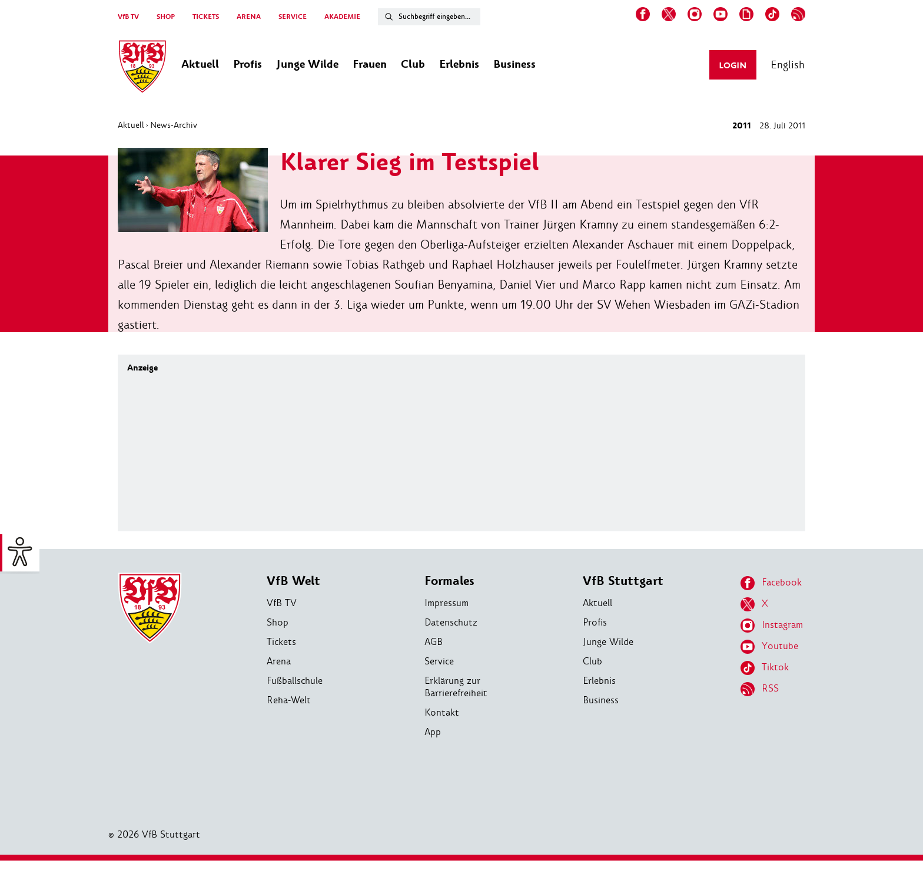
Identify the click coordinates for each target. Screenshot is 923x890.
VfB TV (128, 16)
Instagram (772, 625)
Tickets (281, 642)
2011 (741, 126)
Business (601, 700)
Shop (277, 622)
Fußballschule (295, 680)
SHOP (166, 16)
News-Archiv (173, 125)
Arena (279, 661)
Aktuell (131, 125)
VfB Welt (293, 581)
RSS (760, 689)
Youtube (769, 647)
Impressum (446, 603)
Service (439, 661)
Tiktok (765, 668)
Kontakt (441, 712)
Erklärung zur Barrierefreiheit (455, 686)
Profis (595, 622)
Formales (449, 581)
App (432, 732)
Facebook (771, 583)
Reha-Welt (289, 700)
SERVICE (292, 16)
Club (592, 661)
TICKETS (205, 16)
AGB (433, 642)
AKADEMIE (342, 16)
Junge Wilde (608, 642)
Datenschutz (450, 622)
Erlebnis (599, 680)
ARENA (249, 16)
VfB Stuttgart (623, 581)
